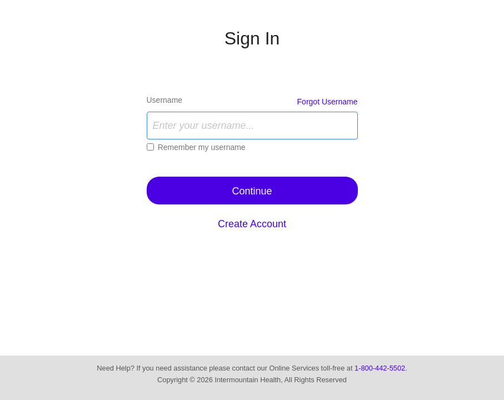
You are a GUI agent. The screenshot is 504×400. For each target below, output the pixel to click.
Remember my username (202, 147)
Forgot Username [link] (327, 101)
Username (165, 100)
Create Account (252, 223)
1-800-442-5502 (380, 368)
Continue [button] (252, 191)
